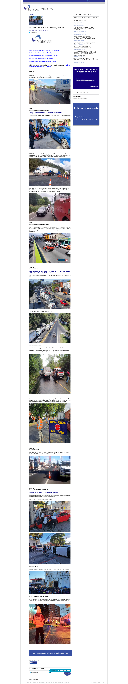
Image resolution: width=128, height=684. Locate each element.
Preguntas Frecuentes (39, 681)
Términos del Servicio (51, 681)
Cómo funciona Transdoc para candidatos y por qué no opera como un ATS (86, 60)
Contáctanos (29, 681)
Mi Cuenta (76, 1)
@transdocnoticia (77, 96)
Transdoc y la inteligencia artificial (86, 33)
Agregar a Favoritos (96, 1)
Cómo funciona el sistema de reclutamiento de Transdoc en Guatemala (84, 28)
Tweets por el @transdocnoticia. (80, 98)
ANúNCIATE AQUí (67, 681)
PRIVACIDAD (60, 681)
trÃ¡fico (31, 14)
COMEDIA (77, 24)
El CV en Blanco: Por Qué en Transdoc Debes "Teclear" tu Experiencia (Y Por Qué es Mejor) (84, 37)
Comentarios (33, 32)
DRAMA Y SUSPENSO (80, 20)
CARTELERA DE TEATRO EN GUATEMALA (85, 17)
